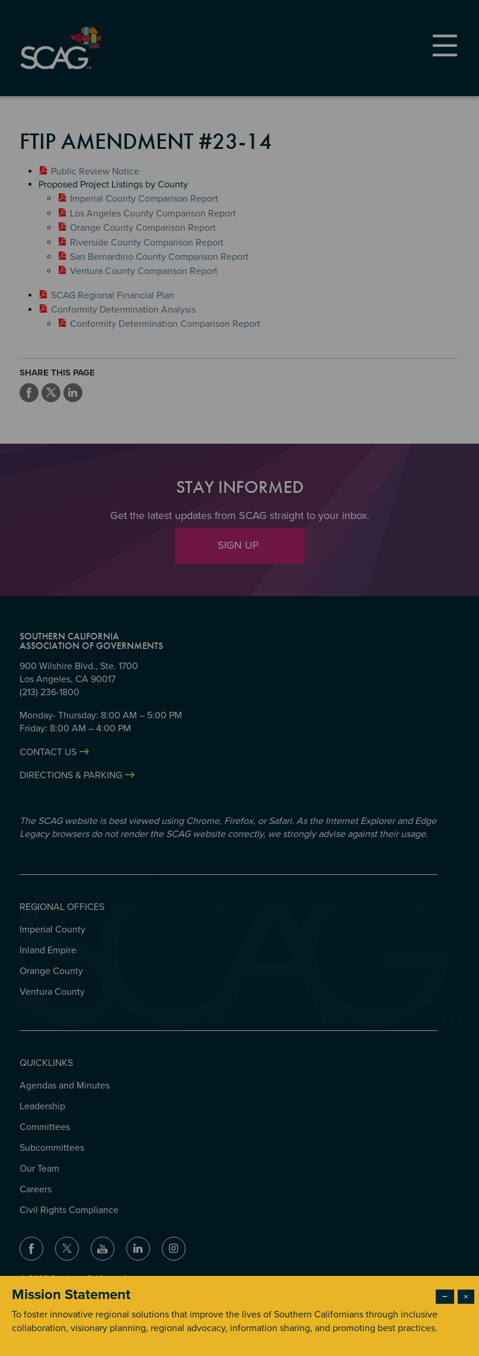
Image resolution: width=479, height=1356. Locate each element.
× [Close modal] (466, 1297)
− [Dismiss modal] (445, 1297)
